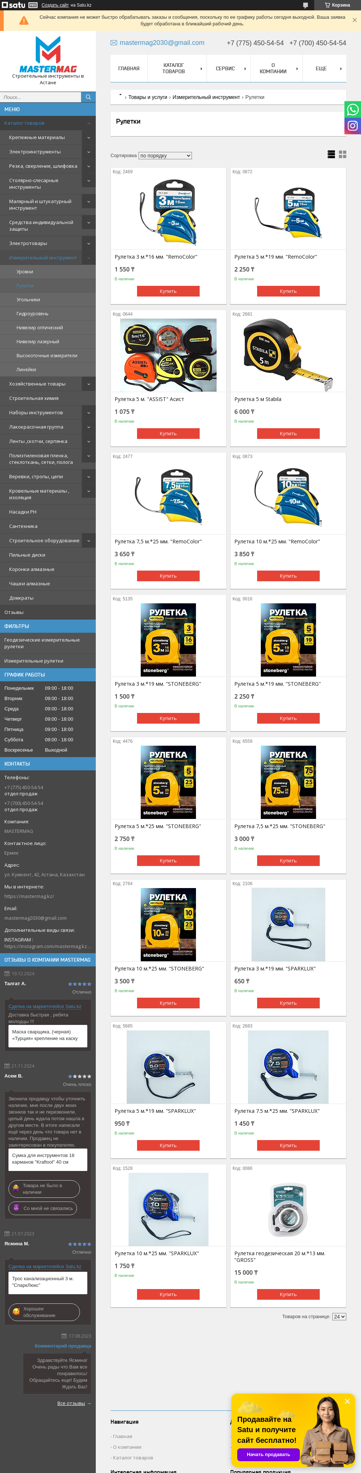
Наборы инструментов (36, 412)
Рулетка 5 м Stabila (257, 399)
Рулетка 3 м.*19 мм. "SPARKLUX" (275, 968)
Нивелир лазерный (38, 341)
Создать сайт (55, 5)
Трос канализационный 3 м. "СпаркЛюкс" (43, 1282)
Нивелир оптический (40, 327)
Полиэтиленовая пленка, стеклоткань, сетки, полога (41, 458)
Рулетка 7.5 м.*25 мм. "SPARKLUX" (277, 1111)
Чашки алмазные (29, 583)
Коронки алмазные (32, 569)
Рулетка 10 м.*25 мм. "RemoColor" (277, 541)
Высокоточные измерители (47, 355)
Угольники (28, 300)
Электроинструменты (35, 151)
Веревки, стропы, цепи (36, 476)
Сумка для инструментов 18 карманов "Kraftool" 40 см (43, 1159)
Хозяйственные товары (37, 383)
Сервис (225, 68)
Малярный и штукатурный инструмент (40, 204)
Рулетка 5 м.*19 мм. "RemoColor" (275, 256)
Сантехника (23, 526)
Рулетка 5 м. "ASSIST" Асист (149, 399)
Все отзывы (71, 1403)
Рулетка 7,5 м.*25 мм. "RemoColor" (158, 541)
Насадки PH (22, 511)
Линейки (26, 369)
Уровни (25, 272)
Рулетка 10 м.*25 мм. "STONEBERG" (159, 968)
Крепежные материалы (37, 137)
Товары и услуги (147, 97)
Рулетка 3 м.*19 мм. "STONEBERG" (158, 684)
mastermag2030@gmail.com (35, 918)
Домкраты (21, 597)
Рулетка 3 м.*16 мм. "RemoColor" (156, 256)
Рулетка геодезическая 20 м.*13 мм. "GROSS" (279, 1256)
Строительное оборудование (44, 540)
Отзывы (14, 612)
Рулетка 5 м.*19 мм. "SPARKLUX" (155, 1111)
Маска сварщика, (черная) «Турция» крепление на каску (45, 1035)
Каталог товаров (24, 123)
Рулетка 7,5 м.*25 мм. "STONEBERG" (279, 826)
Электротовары (28, 243)
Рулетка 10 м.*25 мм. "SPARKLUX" (157, 1253)
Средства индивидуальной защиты (41, 225)
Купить (168, 291)
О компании (273, 68)
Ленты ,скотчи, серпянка (38, 441)
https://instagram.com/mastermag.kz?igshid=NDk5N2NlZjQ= (47, 946)
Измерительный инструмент (43, 257)
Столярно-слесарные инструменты (34, 183)
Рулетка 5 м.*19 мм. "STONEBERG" (277, 684)
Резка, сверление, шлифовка (43, 166)
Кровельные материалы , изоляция (39, 494)
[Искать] (88, 97)
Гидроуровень (33, 313)
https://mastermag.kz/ (29, 896)
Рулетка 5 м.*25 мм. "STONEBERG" (158, 826)
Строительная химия (34, 398)
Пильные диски (27, 554)
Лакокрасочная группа (36, 426)
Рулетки (25, 286)
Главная (129, 68)
